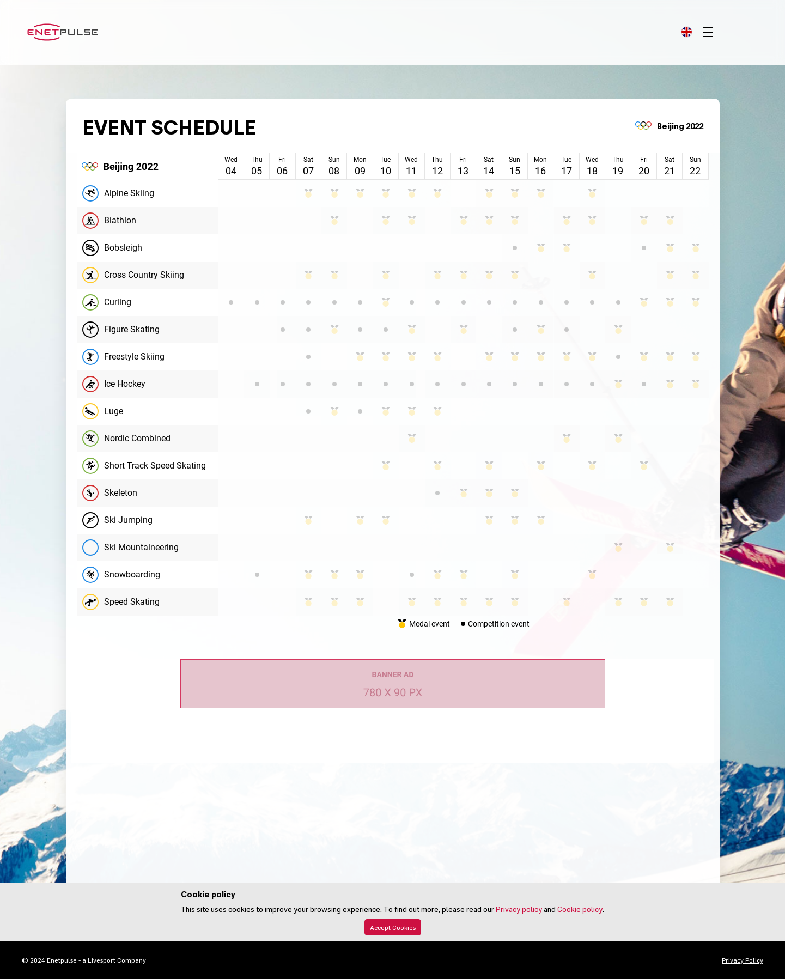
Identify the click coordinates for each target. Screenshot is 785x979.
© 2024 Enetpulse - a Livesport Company (84, 960)
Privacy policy (519, 909)
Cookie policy (580, 909)
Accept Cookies (393, 927)
